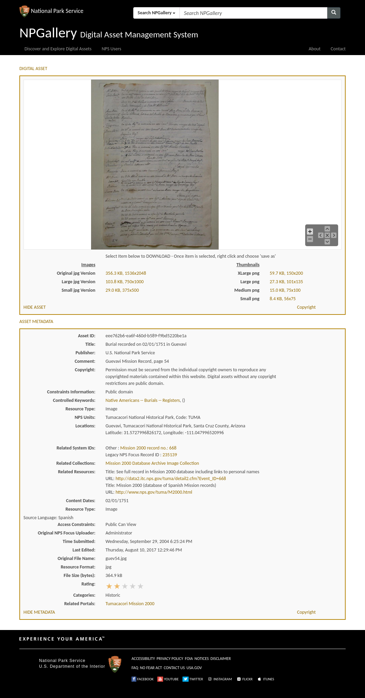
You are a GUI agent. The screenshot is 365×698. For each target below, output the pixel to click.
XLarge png (249, 273)
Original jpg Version (76, 273)
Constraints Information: (71, 392)
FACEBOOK (143, 679)
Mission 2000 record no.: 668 (148, 448)
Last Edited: (84, 550)
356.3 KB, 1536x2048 (126, 273)
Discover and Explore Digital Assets (57, 49)
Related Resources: (76, 472)
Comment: (85, 361)
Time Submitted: (79, 541)
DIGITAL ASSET (33, 68)
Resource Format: (78, 567)
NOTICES (201, 658)
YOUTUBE (168, 679)
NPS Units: (85, 417)
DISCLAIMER (220, 658)
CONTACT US (174, 667)
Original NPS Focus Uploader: (66, 533)
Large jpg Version (78, 282)
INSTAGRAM (219, 679)
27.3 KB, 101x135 (286, 282)
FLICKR (244, 679)
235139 (169, 455)
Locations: (85, 426)
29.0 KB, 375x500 (122, 290)
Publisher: (85, 353)
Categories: (84, 595)
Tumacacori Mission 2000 (130, 604)
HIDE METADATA (39, 612)
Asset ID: (86, 336)
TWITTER (192, 679)
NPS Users (111, 49)
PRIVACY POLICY (170, 658)
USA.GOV (194, 667)
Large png (249, 282)
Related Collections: (75, 463)
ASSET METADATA (36, 321)
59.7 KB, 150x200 (286, 273)
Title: (90, 344)
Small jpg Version (78, 290)
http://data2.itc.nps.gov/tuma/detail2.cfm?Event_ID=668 (171, 478)
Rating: (88, 584)
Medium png (247, 290)
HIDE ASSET (34, 307)
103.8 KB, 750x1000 (125, 282)
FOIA (189, 658)
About (314, 49)
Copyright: (85, 370)
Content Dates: (80, 501)
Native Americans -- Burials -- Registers (143, 400)
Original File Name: (76, 558)
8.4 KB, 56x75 (283, 299)
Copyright (306, 307)
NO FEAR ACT (151, 667)
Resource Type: (80, 409)
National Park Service (62, 660)
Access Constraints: (76, 524)
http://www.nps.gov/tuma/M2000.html (154, 492)
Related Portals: (79, 604)
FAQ (135, 667)
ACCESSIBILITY (143, 658)
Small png (250, 299)
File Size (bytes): (79, 575)
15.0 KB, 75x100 (285, 290)
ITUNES (265, 679)
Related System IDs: (75, 448)
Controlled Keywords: (74, 400)
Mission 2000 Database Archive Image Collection (152, 463)
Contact (338, 49)
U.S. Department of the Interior (72, 666)
